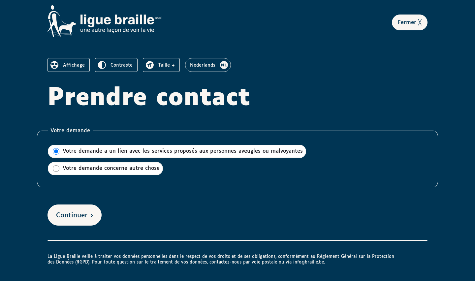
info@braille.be (308, 262)
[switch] (69, 65)
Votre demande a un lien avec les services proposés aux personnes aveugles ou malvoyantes (178, 151)
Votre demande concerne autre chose (106, 168)
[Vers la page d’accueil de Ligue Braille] (105, 21)
